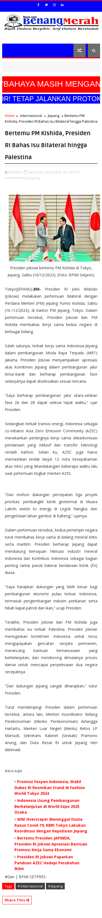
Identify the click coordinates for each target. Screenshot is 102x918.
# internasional (30, 886)
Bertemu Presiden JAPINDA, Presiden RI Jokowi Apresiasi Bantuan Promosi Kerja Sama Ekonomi (50, 843)
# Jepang (55, 886)
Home (10, 115)
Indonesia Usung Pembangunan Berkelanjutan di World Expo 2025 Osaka (46, 806)
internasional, (16, 177)
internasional (31, 115)
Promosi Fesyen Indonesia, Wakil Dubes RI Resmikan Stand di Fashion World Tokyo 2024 (49, 787)
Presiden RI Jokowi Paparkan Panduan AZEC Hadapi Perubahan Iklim (46, 862)
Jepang (53, 115)
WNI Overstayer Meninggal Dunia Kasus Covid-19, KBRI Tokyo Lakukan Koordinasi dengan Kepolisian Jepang (50, 825)
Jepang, (35, 177)
